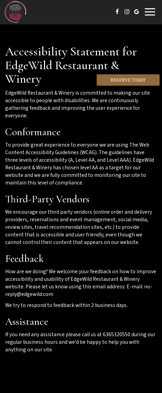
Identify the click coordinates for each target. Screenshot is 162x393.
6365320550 (116, 334)
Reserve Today (128, 80)
